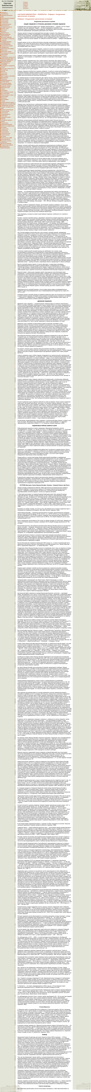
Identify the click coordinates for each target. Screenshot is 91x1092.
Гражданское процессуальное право (7, 48)
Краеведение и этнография (5, 63)
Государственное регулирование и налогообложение (5, 43)
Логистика (4, 73)
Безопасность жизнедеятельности (6, 26)
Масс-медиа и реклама (8, 76)
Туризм (3, 118)
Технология (4, 112)
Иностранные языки (7, 92)
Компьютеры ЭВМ (6, 137)
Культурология (5, 139)
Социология (4, 129)
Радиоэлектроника (6, 124)
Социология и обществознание (5, 147)
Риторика (4, 127)
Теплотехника (5, 111)
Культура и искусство (7, 68)
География (4, 90)
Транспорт (4, 115)
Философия (4, 96)
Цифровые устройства (8, 104)
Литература (4, 70)
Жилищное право (6, 51)
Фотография (4, 99)
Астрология (4, 21)
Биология (4, 30)
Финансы (4, 98)
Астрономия (4, 22)
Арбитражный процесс (8, 18)
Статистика (4, 130)
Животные (4, 50)
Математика (4, 77)
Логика (3, 71)
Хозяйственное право (7, 102)
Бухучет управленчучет (4, 32)
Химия (3, 89)
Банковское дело (6, 24)
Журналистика (5, 87)
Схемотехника (5, 135)
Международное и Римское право (6, 81)
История (3, 136)
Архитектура (5, 19)
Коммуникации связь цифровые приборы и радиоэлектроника (7, 60)
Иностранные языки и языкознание (7, 53)
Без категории (5, 93)
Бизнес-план (5, 28)
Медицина (4, 79)
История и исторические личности (7, 56)
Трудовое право (6, 86)
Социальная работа (7, 145)
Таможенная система (7, 105)
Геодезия (4, 40)
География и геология (7, 38)
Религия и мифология (7, 126)
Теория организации (7, 109)
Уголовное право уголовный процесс (6, 84)
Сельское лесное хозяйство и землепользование (5, 142)
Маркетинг (4, 74)
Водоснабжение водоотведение (5, 35)
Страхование (5, 132)
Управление (4, 123)
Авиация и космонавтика (4, 13)
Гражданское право (7, 45)
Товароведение (5, 114)
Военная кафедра (6, 37)
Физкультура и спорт (7, 95)
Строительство (5, 133)
